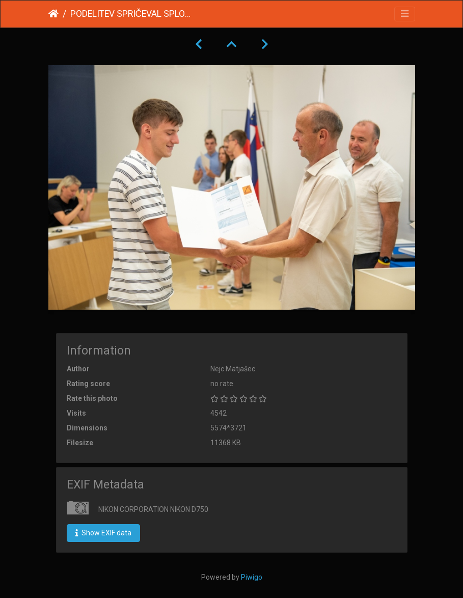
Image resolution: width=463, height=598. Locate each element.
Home (53, 13)
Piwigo (251, 577)
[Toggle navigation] (404, 14)
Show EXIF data (103, 533)
